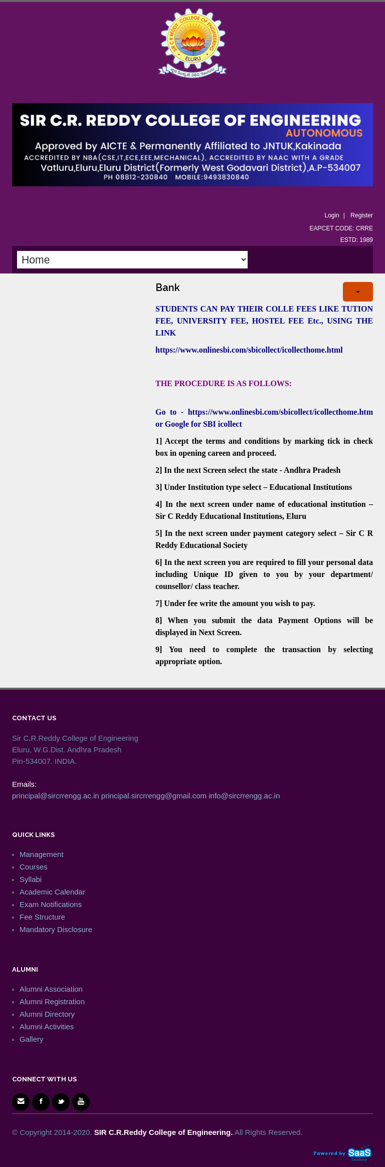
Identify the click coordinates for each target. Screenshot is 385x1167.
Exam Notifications (51, 904)
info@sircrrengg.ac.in (244, 795)
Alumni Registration (52, 1001)
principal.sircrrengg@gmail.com (154, 795)
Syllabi (31, 879)
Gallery (32, 1039)
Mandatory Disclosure (56, 929)
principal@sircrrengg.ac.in (55, 795)
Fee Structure (42, 917)
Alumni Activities (47, 1026)
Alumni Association (51, 989)
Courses (34, 866)
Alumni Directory (47, 1014)
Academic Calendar (52, 892)
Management (42, 854)
